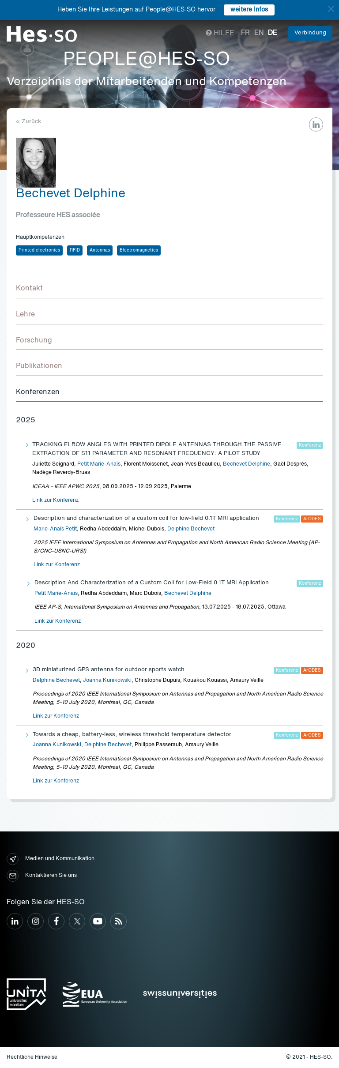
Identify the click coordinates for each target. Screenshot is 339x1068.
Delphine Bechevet (191, 529)
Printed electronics (39, 250)
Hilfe (220, 33)
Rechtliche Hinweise (32, 1057)
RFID (75, 250)
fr (245, 33)
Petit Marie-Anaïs (99, 464)
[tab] (169, 289)
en (259, 33)
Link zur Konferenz (55, 500)
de (272, 33)
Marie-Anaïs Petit (55, 529)
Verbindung (310, 33)
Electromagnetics (139, 250)
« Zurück (28, 121)
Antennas (100, 250)
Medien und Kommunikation (50, 859)
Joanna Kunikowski (107, 680)
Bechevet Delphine (246, 464)
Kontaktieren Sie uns (42, 876)
